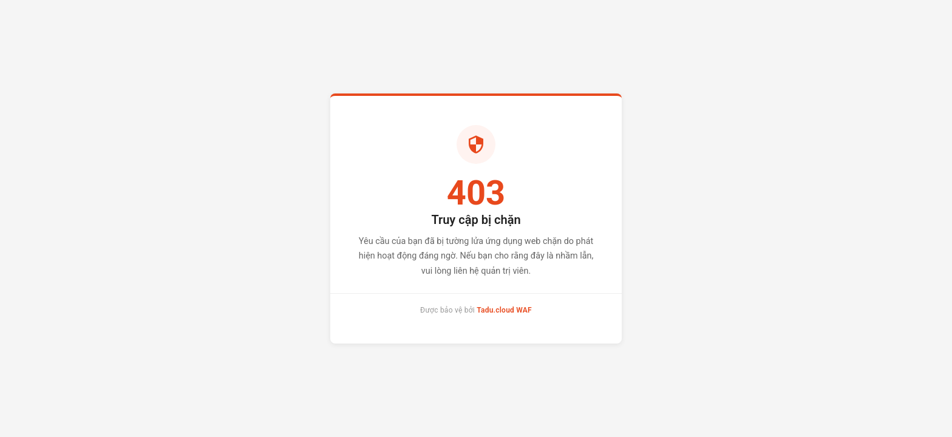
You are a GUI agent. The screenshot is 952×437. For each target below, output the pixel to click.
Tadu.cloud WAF (504, 310)
